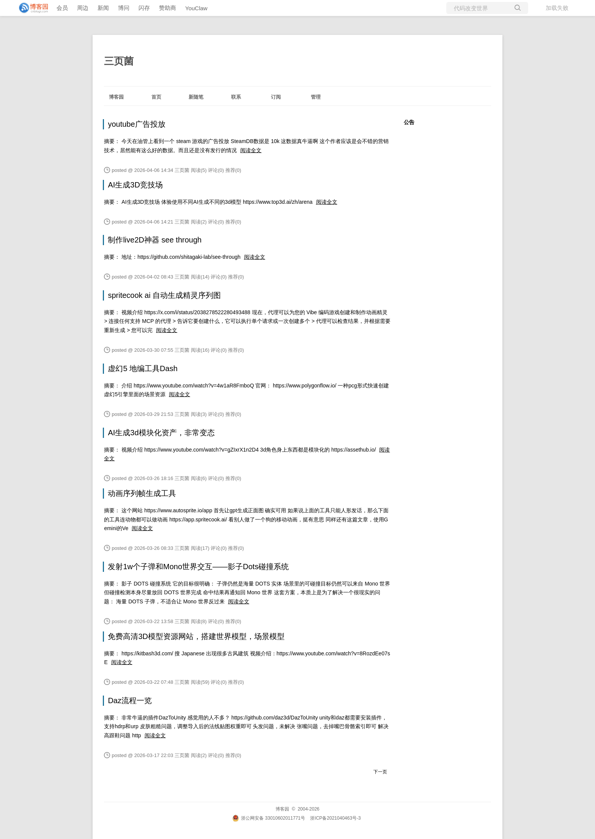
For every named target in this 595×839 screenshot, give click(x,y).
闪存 (144, 8)
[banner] (30, 8)
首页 (156, 97)
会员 (62, 8)
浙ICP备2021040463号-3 (335, 818)
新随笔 (196, 97)
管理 (316, 97)
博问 (123, 8)
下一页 (380, 771)
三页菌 (119, 61)
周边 (82, 8)
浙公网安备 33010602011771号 (268, 818)
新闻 (103, 8)
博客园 (116, 97)
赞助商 (167, 8)
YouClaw (196, 8)
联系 (236, 97)
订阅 (276, 97)
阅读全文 (250, 150)
